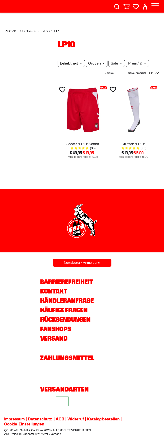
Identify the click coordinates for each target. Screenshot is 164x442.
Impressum (14, 418)
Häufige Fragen (64, 310)
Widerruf (75, 418)
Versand (53, 338)
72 (157, 73)
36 (151, 73)
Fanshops (55, 329)
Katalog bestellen (103, 418)
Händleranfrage (67, 300)
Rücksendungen (65, 319)
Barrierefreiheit (66, 282)
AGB (60, 418)
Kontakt (53, 291)
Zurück (10, 31)
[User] (145, 5)
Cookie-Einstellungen (24, 423)
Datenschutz (40, 418)
